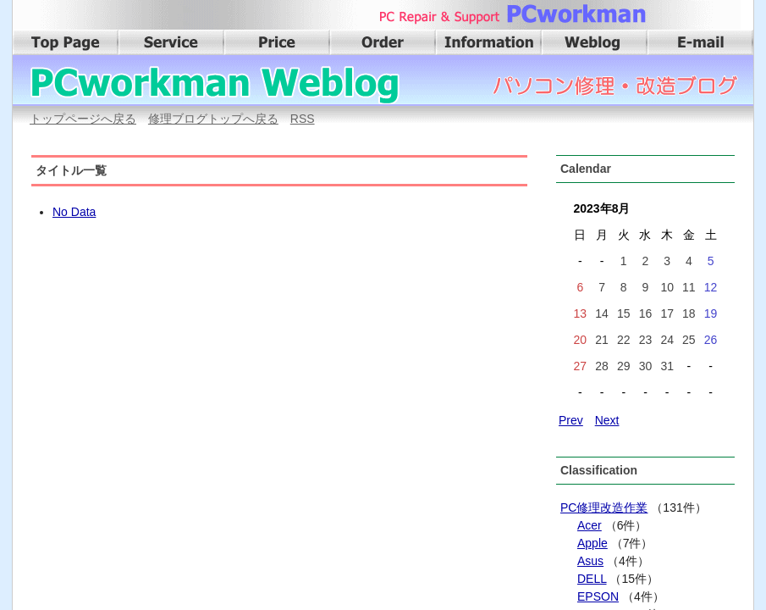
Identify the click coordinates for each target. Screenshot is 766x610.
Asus (590, 561)
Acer (589, 525)
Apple (592, 543)
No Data (74, 212)
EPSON (598, 596)
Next (607, 420)
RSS (302, 118)
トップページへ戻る (83, 118)
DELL (592, 578)
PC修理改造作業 (604, 507)
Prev (571, 420)
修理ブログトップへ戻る (213, 118)
